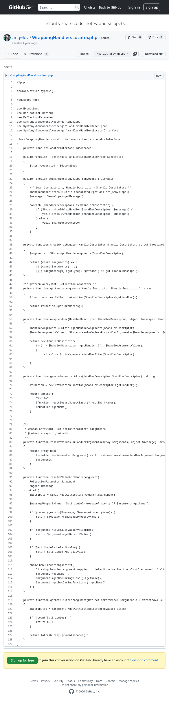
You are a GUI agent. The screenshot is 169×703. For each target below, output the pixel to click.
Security (58, 681)
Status (71, 681)
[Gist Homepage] (21, 7)
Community (85, 681)
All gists (89, 7)
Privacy (45, 681)
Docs (99, 681)
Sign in (134, 7)
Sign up (151, 7)
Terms (34, 681)
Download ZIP (154, 54)
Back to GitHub (110, 7)
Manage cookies (129, 681)
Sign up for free (22, 660)
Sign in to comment (144, 660)
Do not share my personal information (84, 685)
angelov (20, 37)
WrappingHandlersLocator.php (64, 37)
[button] (135, 54)
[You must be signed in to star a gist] (134, 37)
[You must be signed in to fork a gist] (155, 37)
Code (11, 54)
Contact (110, 681)
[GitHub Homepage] (71, 691)
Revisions (36, 54)
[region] (84, 363)
